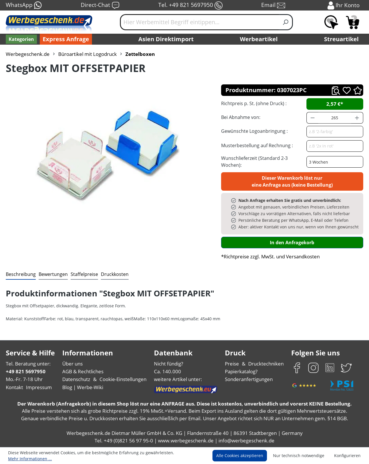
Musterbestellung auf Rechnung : (257, 145)
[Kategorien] (21, 39)
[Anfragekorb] (352, 22)
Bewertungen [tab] (53, 274)
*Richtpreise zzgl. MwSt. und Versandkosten (270, 256)
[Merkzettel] (331, 22)
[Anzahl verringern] (312, 118)
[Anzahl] (334, 118)
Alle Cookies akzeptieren (239, 455)
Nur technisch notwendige (298, 455)
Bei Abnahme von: (240, 117)
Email (273, 5)
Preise (232, 363)
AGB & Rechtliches (82, 371)
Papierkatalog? (241, 371)
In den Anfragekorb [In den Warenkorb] (292, 242)
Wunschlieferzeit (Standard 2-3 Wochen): (254, 161)
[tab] (21, 274)
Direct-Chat (100, 5)
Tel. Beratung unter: (28, 363)
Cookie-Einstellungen (122, 379)
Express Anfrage (66, 39)
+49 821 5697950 (26, 371)
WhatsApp (24, 5)
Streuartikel (341, 39)
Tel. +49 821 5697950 (190, 5)
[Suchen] (286, 22)
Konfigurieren (347, 455)
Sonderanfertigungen (249, 379)
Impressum (39, 387)
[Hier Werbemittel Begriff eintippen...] (199, 22)
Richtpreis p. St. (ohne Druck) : (254, 103)
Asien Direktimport (166, 39)
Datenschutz (76, 379)
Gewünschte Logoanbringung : (254, 131)
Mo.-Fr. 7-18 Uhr (24, 379)
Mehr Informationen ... (30, 458)
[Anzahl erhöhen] (357, 118)
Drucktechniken (266, 363)
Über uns (72, 363)
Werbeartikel (259, 39)
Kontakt (14, 387)
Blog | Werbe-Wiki (82, 387)
